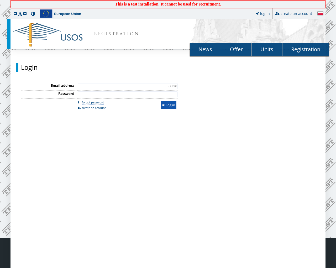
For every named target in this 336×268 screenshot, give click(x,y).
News (205, 49)
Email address (62, 85)
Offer (236, 49)
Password (66, 93)
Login (29, 67)
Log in (168, 105)
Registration (305, 49)
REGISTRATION (116, 34)
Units (266, 49)
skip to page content (1, 1)
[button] (15, 13)
